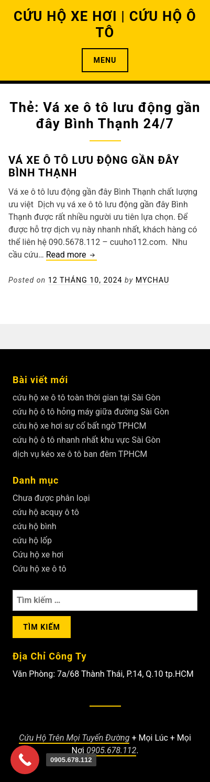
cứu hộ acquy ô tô (46, 512)
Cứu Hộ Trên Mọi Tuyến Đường (74, 738)
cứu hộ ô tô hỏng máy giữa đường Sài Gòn (91, 412)
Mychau (152, 280)
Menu (105, 60)
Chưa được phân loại (51, 498)
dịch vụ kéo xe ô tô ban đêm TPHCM (80, 454)
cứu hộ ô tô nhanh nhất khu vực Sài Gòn (86, 440)
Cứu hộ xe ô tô (40, 569)
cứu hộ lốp (32, 540)
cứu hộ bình (35, 526)
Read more (71, 255)
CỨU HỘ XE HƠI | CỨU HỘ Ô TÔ (105, 24)
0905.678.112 (111, 750)
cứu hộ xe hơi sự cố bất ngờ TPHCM (80, 426)
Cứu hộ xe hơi (38, 555)
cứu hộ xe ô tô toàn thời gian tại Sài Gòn (86, 398)
